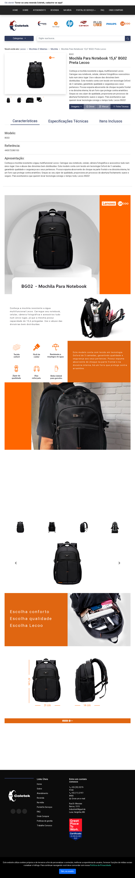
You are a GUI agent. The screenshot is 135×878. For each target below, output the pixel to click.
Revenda (40, 798)
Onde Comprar (43, 816)
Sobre (39, 789)
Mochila (54, 49)
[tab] (25, 121)
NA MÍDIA (67, 10)
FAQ (102, 10)
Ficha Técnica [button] (120, 106)
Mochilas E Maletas (38, 49)
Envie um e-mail (77, 798)
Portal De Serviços (44, 807)
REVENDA (55, 10)
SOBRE (25, 10)
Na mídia (40, 803)
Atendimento (42, 793)
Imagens (75, 106)
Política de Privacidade (100, 865)
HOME (15, 10)
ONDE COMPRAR (116, 10)
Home (39, 784)
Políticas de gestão (45, 821)
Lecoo (23, 49)
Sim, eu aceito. (67, 871)
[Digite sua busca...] (81, 38)
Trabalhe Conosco (44, 826)
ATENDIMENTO (39, 10)
